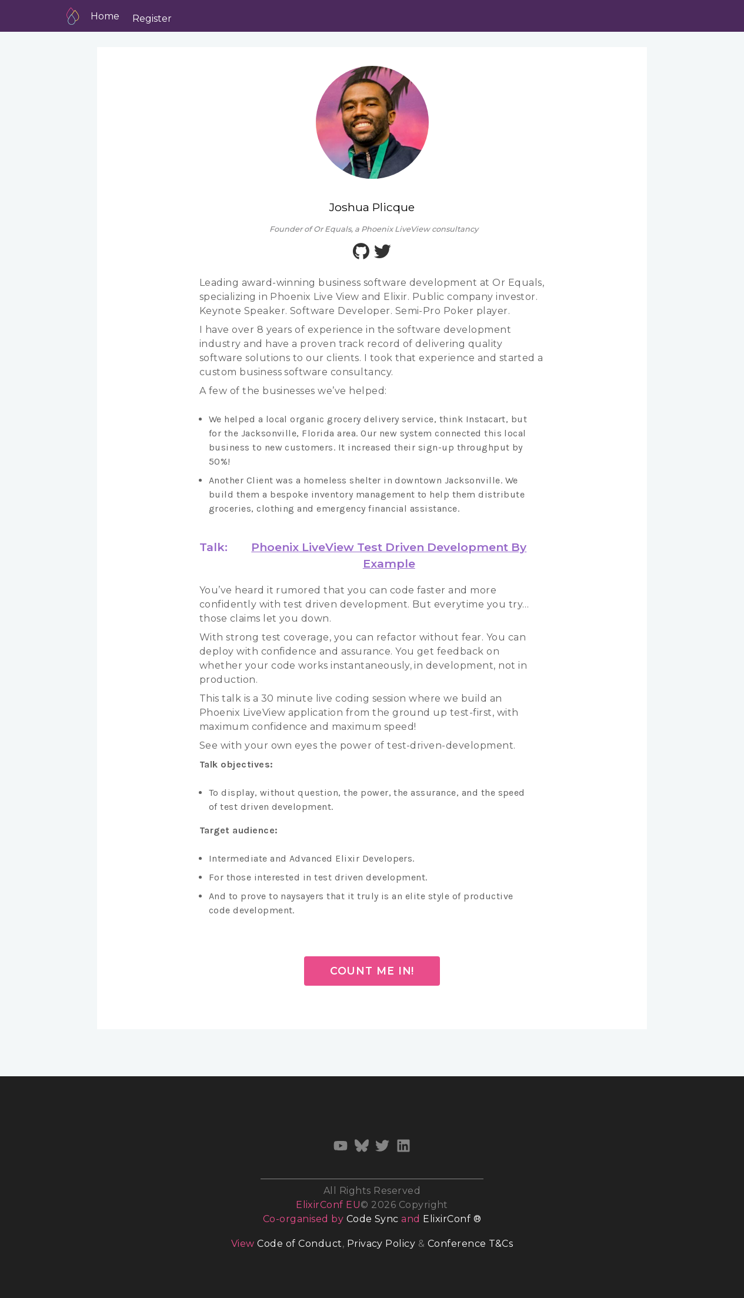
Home (105, 16)
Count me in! (372, 971)
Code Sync (372, 1218)
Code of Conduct (299, 1243)
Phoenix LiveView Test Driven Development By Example (388, 555)
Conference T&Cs (470, 1243)
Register (152, 18)
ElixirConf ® (452, 1218)
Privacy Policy (381, 1243)
